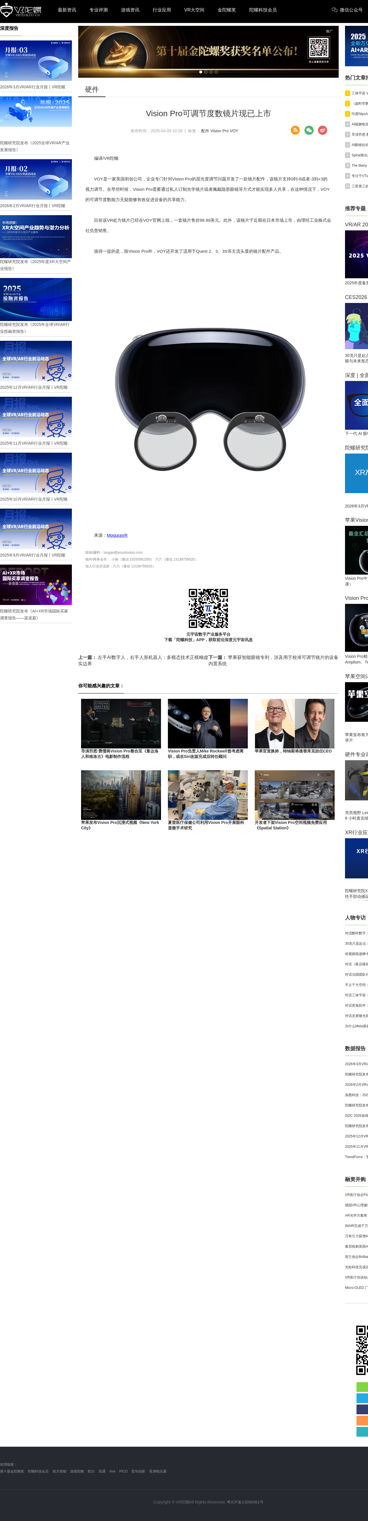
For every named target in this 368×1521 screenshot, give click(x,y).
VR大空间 (194, 9)
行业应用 (162, 9)
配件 (205, 131)
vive (112, 1471)
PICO (123, 1471)
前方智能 (59, 1471)
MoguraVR (117, 535)
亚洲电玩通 (157, 1471)
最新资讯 (67, 9)
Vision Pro (219, 131)
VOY (234, 131)
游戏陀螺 (77, 1471)
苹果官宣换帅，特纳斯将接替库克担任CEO (293, 751)
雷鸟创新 (138, 1471)
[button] (200, 72)
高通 (102, 1471)
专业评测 (98, 9)
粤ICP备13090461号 (245, 1502)
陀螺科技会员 (263, 9)
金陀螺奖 (227, 9)
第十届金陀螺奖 (12, 1471)
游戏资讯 (130, 9)
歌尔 (91, 1471)
